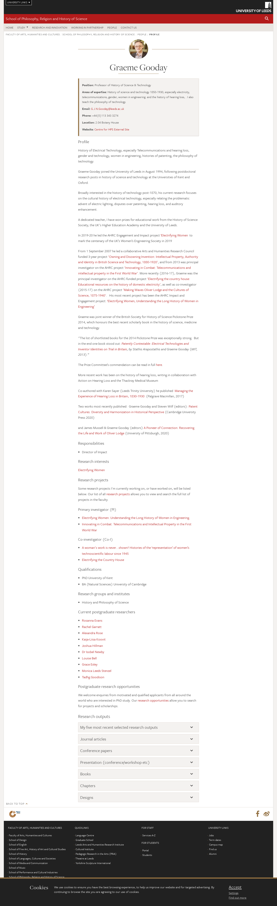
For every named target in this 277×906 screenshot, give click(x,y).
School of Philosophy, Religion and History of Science (46, 18)
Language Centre (85, 835)
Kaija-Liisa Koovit (94, 639)
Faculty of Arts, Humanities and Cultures (33, 34)
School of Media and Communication (28, 863)
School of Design (18, 840)
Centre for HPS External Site (111, 129)
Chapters (87, 785)
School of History (18, 854)
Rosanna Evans (92, 620)
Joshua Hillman (92, 645)
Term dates (215, 840)
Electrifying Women (91, 469)
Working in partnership (87, 27)
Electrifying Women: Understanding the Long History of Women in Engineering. (136, 517)
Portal (145, 850)
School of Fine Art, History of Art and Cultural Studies (37, 849)
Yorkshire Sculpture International (93, 863)
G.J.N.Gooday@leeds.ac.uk (107, 109)
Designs (86, 797)
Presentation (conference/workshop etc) (115, 762)
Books (85, 774)
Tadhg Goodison (93, 677)
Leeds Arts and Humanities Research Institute (100, 844)
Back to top (15, 804)
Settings (233, 893)
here (159, 364)
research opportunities (153, 700)
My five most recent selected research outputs (119, 727)
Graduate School (84, 840)
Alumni (213, 854)
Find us (213, 849)
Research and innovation (49, 27)
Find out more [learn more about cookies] (237, 897)
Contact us (129, 27)
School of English (18, 844)
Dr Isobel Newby (93, 651)
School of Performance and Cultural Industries (33, 872)
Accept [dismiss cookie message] (235, 887)
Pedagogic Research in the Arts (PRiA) (96, 854)
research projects (118, 494)
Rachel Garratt (92, 626)
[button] (266, 19)
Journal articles (93, 739)
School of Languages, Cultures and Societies (32, 858)
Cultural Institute (85, 849)
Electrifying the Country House (103, 559)
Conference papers (96, 750)
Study (21, 27)
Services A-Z (148, 835)
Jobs (211, 835)
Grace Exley (90, 664)
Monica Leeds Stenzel (96, 670)
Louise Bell (89, 658)
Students (147, 855)
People (112, 27)
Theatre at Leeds (84, 858)
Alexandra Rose (92, 632)
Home (9, 27)
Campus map (216, 844)
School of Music (17, 868)
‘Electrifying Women (175, 235)
